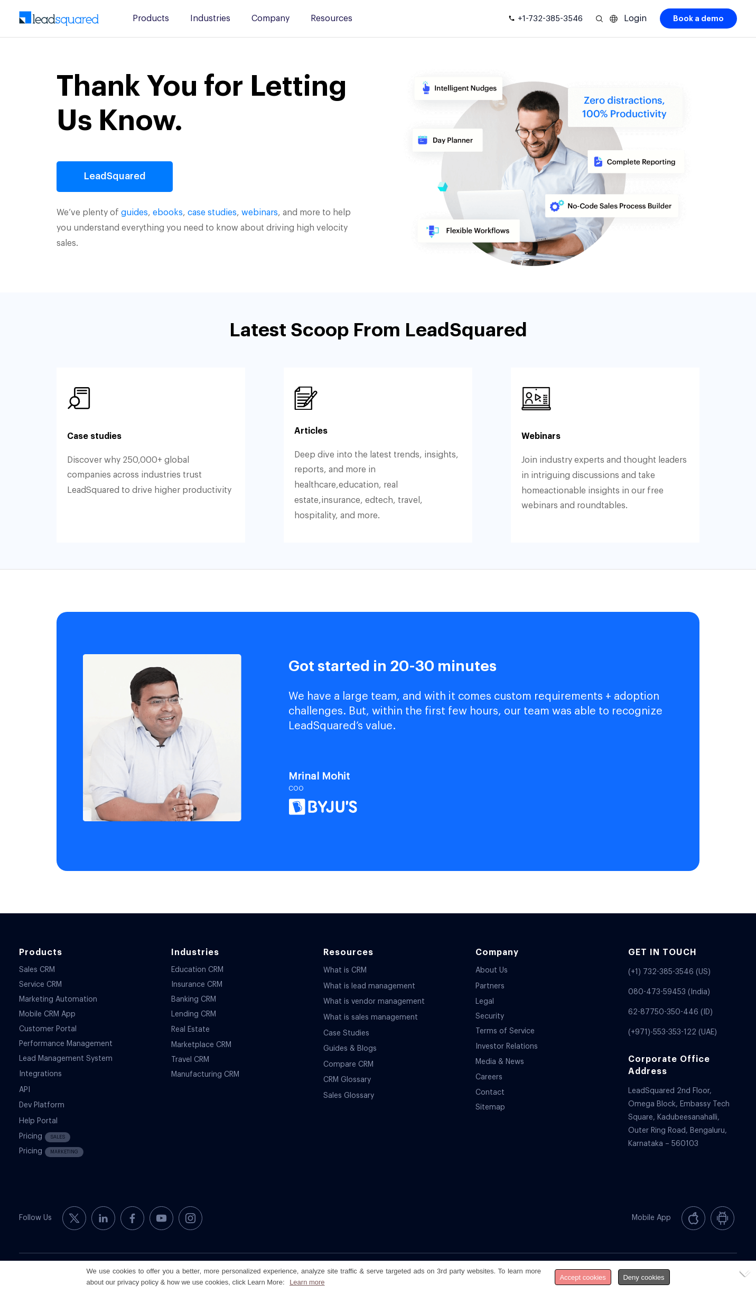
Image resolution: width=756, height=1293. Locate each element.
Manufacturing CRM (205, 1074)
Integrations (40, 1074)
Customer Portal (48, 1029)
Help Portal (38, 1121)
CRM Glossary (347, 1080)
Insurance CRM (196, 984)
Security (489, 1016)
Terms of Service (505, 1031)
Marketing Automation (58, 999)
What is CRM (345, 970)
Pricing (44, 1137)
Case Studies (346, 1033)
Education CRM (197, 970)
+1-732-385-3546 (550, 19)
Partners (490, 986)
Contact (490, 1092)
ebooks (168, 212)
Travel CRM (190, 1059)
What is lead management (369, 986)
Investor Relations (506, 1046)
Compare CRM (348, 1064)
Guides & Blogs (350, 1048)
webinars (259, 212)
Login (635, 18)
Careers (488, 1077)
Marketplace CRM (201, 1045)
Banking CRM (193, 999)
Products (151, 18)
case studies (212, 212)
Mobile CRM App (47, 1014)
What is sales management (370, 1017)
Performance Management (66, 1044)
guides (134, 212)
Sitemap (490, 1107)
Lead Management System (66, 1058)
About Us (491, 970)
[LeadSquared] (115, 176)
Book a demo (698, 18)
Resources (331, 18)
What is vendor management (374, 1001)
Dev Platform (41, 1105)
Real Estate (190, 1029)
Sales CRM (37, 970)
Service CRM (40, 984)
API (24, 1090)
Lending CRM (193, 1014)
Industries (210, 18)
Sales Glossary (348, 1095)
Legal (484, 1001)
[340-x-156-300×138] (59, 18)
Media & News (499, 1062)
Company (270, 18)
